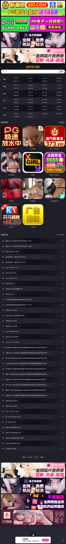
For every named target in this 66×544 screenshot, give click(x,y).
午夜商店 (30, 113)
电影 (4, 94)
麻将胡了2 (16, 81)
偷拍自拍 (30, 92)
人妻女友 (44, 106)
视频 (4, 86)
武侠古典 (58, 106)
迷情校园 (16, 109)
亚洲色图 (30, 99)
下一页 (36, 457)
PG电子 (16, 78)
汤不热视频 (59, 113)
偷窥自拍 (16, 99)
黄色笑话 (44, 109)
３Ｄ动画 (58, 85)
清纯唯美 (30, 102)
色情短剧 (30, 116)
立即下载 (45, 540)
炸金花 (30, 81)
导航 (4, 115)
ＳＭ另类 (58, 88)
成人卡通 (44, 92)
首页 (24, 457)
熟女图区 (44, 102)
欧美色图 (44, 99)
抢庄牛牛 (58, 81)
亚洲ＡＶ (16, 85)
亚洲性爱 (16, 92)
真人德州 (30, 78)
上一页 (30, 457)
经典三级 (30, 95)
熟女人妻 (16, 88)
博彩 (4, 79)
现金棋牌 (44, 81)
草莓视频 (44, 113)
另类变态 (58, 95)
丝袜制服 (30, 88)
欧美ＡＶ (44, 85)
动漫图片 (58, 99)
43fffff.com (33, 67)
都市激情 (16, 106)
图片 (4, 101)
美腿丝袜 (16, 102)
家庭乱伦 (30, 106)
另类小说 (30, 109)
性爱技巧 (58, 109)
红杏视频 (16, 116)
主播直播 (44, 88)
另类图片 (58, 102)
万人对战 (44, 78)
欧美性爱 (58, 92)
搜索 (61, 71)
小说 (4, 108)
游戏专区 (58, 78)
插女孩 (16, 113)
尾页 (42, 457)
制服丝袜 (16, 95)
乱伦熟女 (44, 95)
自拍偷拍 (30, 85)
